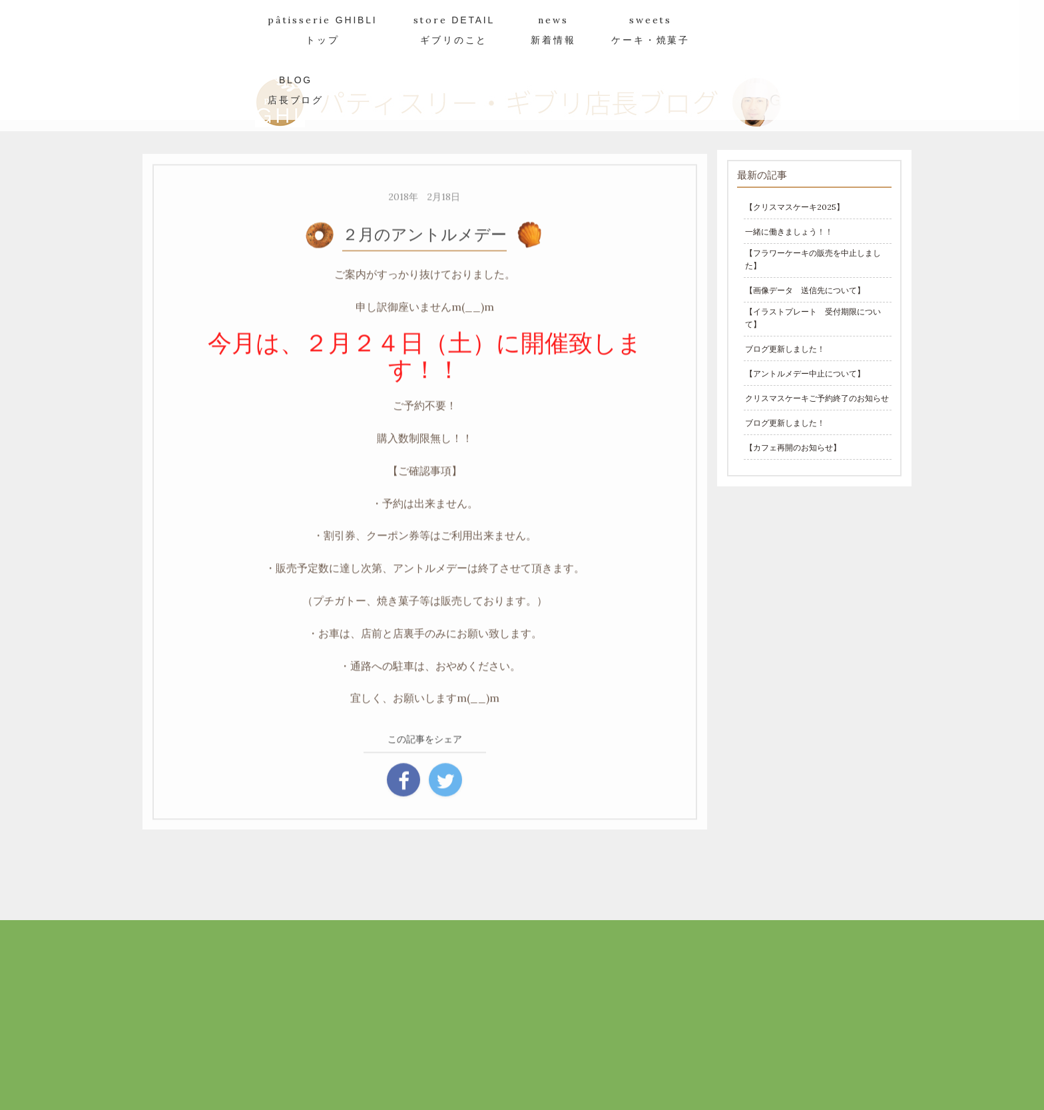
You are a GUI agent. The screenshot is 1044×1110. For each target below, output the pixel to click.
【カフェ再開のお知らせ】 (793, 447)
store (454, 29)
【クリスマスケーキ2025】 (794, 207)
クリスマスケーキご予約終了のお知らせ (817, 398)
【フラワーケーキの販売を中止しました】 (813, 259)
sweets (650, 29)
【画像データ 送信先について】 (805, 290)
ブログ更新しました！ (785, 349)
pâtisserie (323, 29)
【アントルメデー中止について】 (805, 373)
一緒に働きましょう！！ (789, 232)
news (553, 29)
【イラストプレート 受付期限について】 (813, 317)
